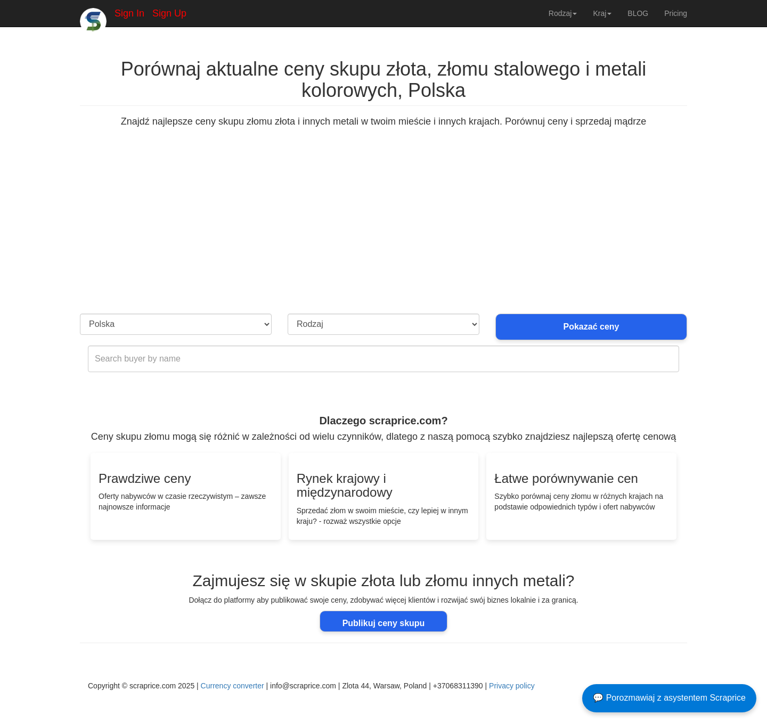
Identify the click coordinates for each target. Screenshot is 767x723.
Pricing (675, 13)
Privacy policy (512, 685)
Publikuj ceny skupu (383, 623)
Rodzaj (563, 13)
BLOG (637, 13)
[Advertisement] (383, 233)
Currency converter (232, 685)
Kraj (602, 13)
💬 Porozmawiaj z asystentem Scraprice (669, 697)
